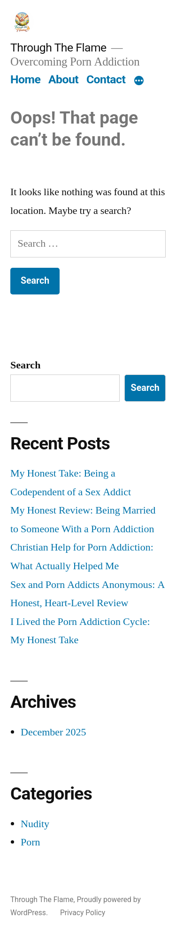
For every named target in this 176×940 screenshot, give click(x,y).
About (63, 79)
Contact (105, 79)
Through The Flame (58, 47)
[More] (139, 81)
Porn (30, 842)
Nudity (35, 823)
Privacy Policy (82, 912)
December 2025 (53, 732)
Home (25, 79)
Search (25, 365)
